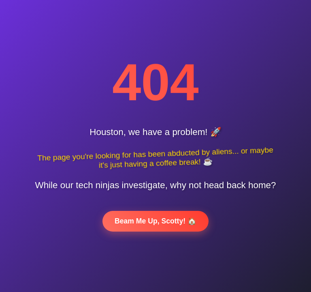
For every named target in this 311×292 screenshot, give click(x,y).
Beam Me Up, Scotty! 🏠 (155, 221)
